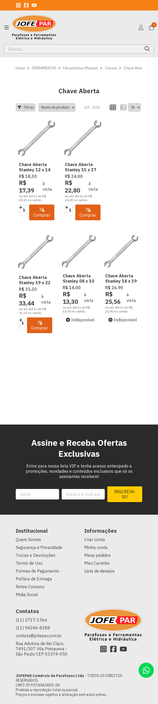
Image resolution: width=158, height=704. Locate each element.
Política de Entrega (34, 565)
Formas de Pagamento (37, 557)
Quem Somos (28, 526)
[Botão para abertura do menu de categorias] (6, 27)
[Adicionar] (20, 203)
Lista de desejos (99, 557)
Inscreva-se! (125, 480)
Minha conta (96, 533)
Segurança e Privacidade (39, 533)
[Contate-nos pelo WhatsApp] (146, 670)
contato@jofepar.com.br (39, 622)
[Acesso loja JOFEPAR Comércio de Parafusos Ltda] (141, 27)
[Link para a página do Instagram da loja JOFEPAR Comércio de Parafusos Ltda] (18, 5)
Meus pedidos (97, 541)
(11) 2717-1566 (32, 606)
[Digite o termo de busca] (72, 49)
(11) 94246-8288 (33, 614)
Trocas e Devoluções (35, 541)
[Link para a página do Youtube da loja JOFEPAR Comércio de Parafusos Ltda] (34, 5)
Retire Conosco (30, 573)
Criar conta (94, 526)
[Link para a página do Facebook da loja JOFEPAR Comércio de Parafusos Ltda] (26, 5)
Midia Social (27, 581)
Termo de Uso (29, 549)
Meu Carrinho (97, 549)
